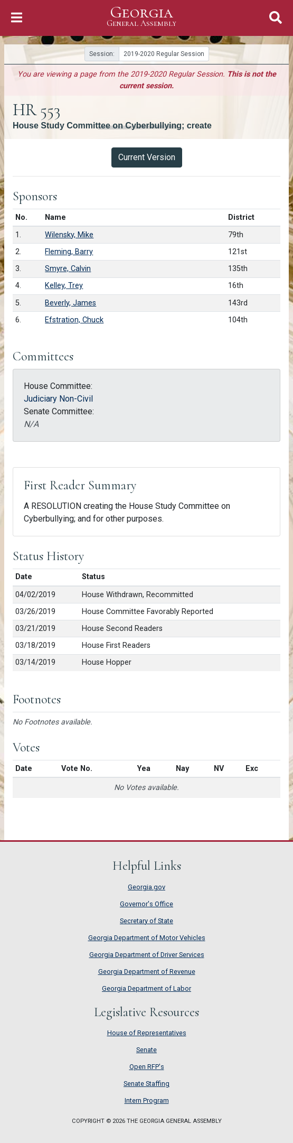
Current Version (146, 157)
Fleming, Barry (69, 251)
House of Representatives (146, 1033)
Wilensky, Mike (69, 234)
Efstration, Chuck (74, 319)
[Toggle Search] (275, 17)
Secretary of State (146, 921)
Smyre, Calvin (68, 268)
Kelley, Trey (64, 285)
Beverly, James (70, 303)
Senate (146, 1050)
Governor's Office (146, 904)
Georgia (141, 16)
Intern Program (147, 1100)
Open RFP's (146, 1067)
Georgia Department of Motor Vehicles (146, 938)
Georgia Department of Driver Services (146, 955)
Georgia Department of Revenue (146, 971)
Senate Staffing (146, 1084)
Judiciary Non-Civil (58, 399)
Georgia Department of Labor (146, 988)
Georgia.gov (146, 887)
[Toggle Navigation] (16, 17)
